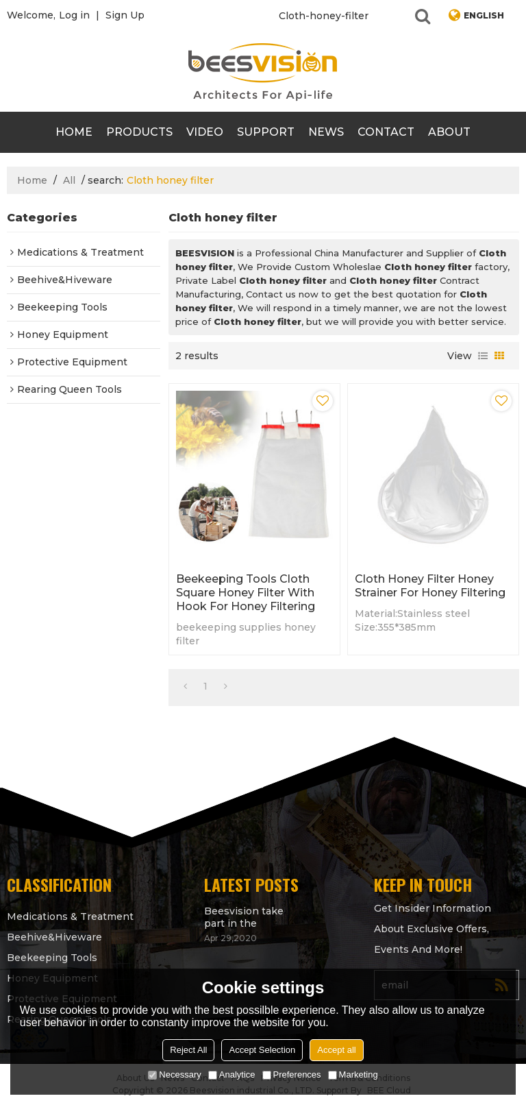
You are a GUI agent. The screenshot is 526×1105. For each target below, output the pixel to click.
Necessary (174, 1074)
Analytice (231, 1074)
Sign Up (125, 15)
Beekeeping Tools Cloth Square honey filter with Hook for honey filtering (245, 592)
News (326, 131)
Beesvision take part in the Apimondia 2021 (244, 917)
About (449, 131)
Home (73, 131)
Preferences (291, 1074)
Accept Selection (262, 1050)
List (483, 356)
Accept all (336, 1050)
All (69, 180)
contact (386, 131)
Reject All (188, 1050)
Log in (74, 15)
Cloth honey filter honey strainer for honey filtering (430, 585)
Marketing (353, 1074)
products (139, 131)
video (204, 131)
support (266, 131)
